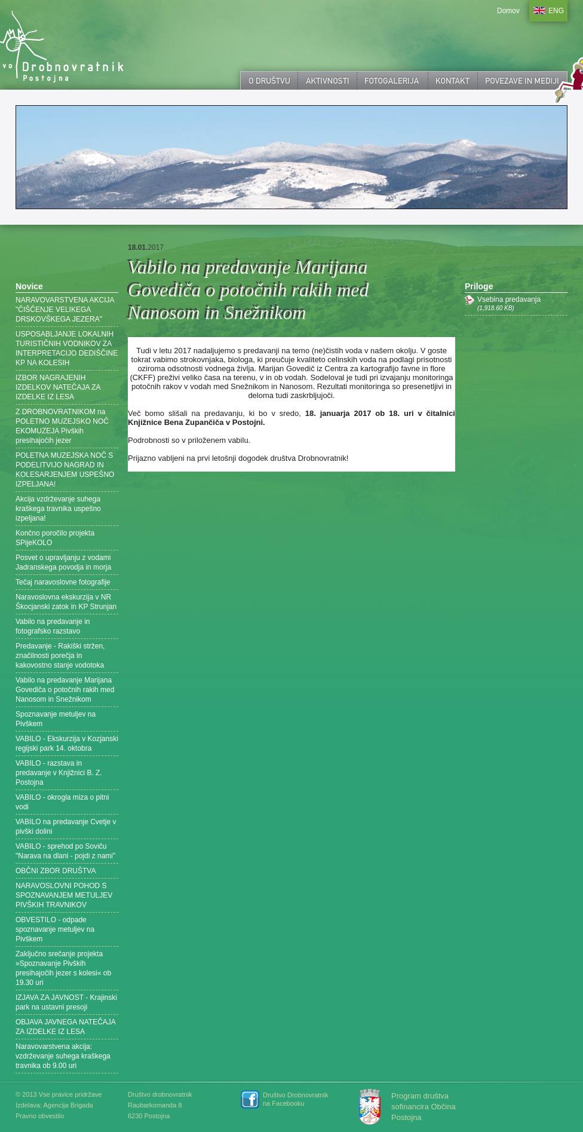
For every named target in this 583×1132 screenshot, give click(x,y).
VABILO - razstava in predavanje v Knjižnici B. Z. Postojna (59, 773)
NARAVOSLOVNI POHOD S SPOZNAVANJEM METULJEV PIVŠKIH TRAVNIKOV (64, 895)
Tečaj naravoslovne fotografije (63, 582)
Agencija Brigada (68, 1105)
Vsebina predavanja (522, 303)
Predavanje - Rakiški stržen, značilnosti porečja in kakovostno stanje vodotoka (60, 655)
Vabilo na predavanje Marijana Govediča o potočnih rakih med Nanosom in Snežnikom (65, 689)
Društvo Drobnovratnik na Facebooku (295, 1099)
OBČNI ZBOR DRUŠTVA (56, 871)
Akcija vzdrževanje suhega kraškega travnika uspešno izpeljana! (58, 508)
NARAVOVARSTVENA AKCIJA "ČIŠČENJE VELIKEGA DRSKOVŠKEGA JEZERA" (65, 309)
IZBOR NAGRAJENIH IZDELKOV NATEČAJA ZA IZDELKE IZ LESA (58, 387)
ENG (556, 11)
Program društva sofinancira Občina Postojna (423, 1106)
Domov (508, 11)
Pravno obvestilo (40, 1115)
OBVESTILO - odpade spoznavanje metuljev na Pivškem (55, 929)
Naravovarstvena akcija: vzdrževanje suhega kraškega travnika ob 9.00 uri (63, 1056)
